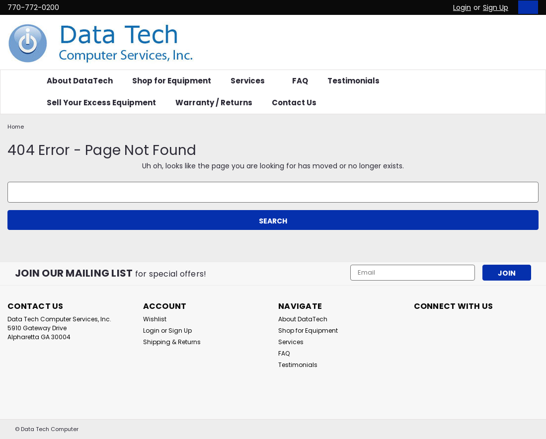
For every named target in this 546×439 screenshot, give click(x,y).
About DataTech (80, 80)
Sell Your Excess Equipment (101, 102)
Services (252, 80)
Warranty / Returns (213, 102)
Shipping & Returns (172, 342)
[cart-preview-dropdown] (526, 7)
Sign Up (495, 7)
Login (462, 7)
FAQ (300, 80)
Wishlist (154, 319)
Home (15, 127)
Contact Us (294, 102)
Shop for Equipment (171, 80)
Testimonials (353, 80)
